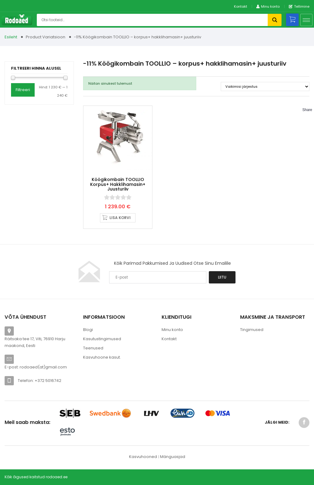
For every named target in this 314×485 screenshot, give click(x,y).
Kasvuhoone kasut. (102, 357)
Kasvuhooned (143, 457)
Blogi (88, 330)
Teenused (93, 348)
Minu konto (172, 330)
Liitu (222, 277)
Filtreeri (23, 90)
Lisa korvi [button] (120, 217)
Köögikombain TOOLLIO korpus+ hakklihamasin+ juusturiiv (117, 184)
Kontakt (240, 6)
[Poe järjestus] (265, 86)
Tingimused (251, 330)
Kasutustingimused (102, 339)
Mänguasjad (172, 457)
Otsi (274, 20)
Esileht (11, 37)
